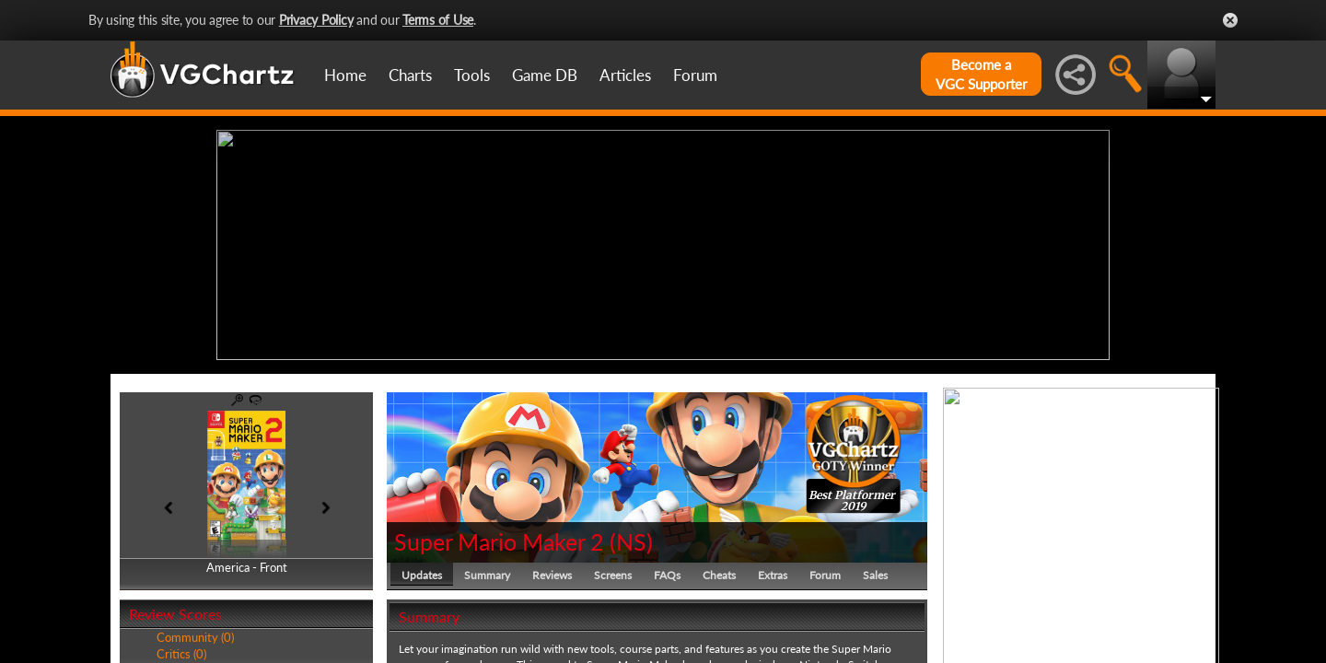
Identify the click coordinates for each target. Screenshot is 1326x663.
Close (1230, 20)
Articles (625, 75)
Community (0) (195, 637)
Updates (421, 575)
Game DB (544, 75)
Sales (875, 575)
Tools (472, 75)
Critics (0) (181, 653)
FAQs (667, 575)
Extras (772, 575)
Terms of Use (437, 20)
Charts (410, 75)
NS (631, 541)
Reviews (552, 575)
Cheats (719, 575)
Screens (613, 575)
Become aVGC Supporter (981, 74)
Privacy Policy (316, 20)
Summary (487, 575)
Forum (695, 75)
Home (345, 75)
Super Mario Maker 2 (499, 541)
